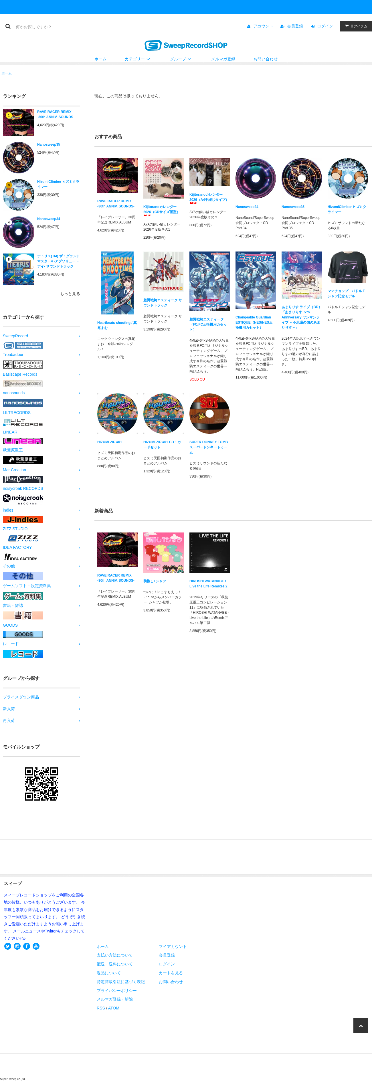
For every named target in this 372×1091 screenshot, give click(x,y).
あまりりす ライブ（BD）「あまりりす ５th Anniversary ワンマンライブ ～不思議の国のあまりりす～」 (302, 317)
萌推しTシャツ (154, 581)
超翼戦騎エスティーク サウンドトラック (162, 302)
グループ (181, 59)
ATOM (113, 1008)
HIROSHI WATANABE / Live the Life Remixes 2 (208, 583)
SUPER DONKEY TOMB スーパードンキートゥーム (208, 447)
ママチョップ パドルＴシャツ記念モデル (346, 293)
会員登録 (295, 26)
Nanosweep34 (48, 219)
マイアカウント (173, 946)
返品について (109, 973)
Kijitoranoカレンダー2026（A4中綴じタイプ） (209, 198)
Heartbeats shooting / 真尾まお (117, 325)
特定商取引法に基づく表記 (121, 981)
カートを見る (171, 973)
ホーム (100, 59)
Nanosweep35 (48, 144)
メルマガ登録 (223, 59)
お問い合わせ (266, 59)
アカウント (263, 26)
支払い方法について (115, 955)
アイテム (354, 26)
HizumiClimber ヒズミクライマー (58, 184)
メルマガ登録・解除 (115, 999)
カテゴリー (138, 59)
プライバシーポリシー (117, 990)
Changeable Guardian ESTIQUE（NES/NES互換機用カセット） (254, 322)
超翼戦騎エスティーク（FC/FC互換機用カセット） (208, 324)
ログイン (325, 26)
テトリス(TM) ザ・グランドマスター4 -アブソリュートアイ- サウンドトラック (58, 261)
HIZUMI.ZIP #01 (109, 442)
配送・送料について (115, 964)
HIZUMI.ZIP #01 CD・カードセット (162, 444)
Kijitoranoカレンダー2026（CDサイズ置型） (161, 210)
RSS (101, 1008)
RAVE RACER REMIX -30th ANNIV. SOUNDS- (55, 114)
